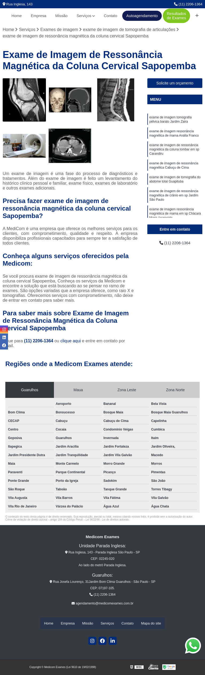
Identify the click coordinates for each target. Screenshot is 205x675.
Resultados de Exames (176, 15)
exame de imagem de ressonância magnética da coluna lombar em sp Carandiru (174, 153)
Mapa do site (151, 624)
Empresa (38, 16)
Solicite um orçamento (175, 84)
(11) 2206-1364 (188, 4)
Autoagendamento (142, 16)
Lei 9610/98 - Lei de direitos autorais (107, 520)
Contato (110, 16)
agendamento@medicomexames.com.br (102, 604)
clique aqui (70, 341)
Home (16, 16)
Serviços (84, 16)
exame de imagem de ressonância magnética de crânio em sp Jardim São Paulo (173, 202)
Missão (61, 16)
